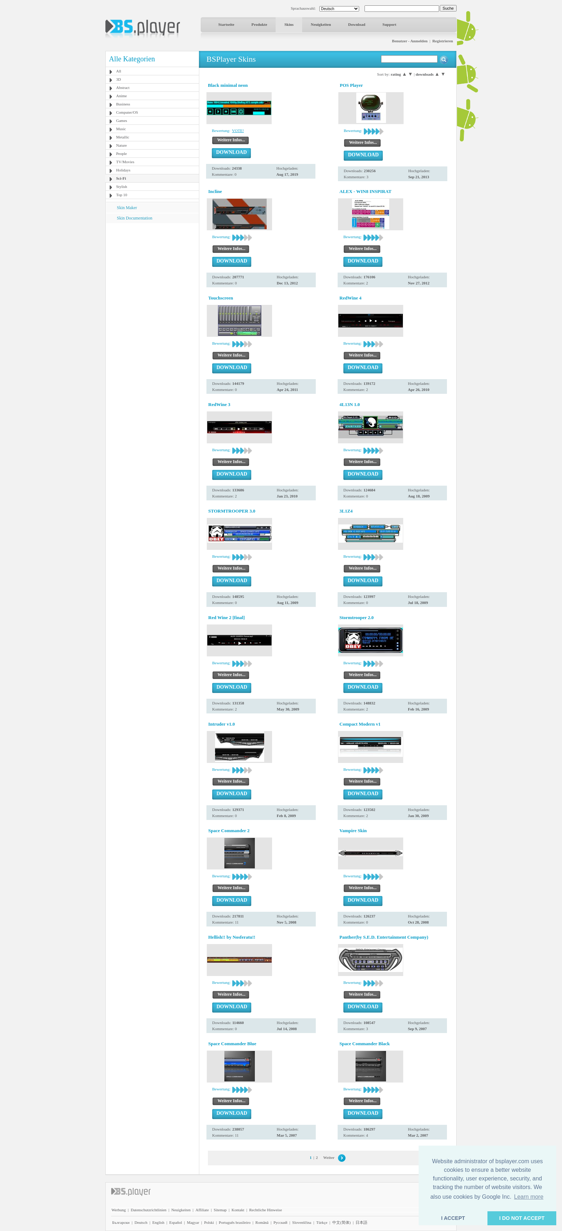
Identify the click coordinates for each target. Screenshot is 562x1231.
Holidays (123, 170)
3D (118, 79)
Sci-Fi (121, 178)
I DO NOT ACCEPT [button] (522, 1218)
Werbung (118, 1210)
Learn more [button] (528, 1197)
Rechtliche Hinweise (265, 1210)
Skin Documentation (134, 218)
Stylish (121, 186)
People (121, 153)
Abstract (122, 87)
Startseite (226, 24)
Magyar (193, 1222)
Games (121, 120)
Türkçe (321, 1222)
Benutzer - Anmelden (410, 41)
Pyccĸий (280, 1222)
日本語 (361, 1222)
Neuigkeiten (321, 24)
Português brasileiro (235, 1222)
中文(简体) (341, 1222)
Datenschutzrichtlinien (149, 1210)
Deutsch (140, 1222)
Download (356, 24)
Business (123, 104)
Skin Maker (127, 207)
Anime (121, 96)
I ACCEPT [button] (453, 1218)
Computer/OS (127, 112)
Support (389, 24)
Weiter (329, 1157)
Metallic (122, 137)
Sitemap (220, 1210)
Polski (209, 1222)
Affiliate (202, 1210)
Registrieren (442, 41)
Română (262, 1222)
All (118, 71)
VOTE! (238, 130)
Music (121, 129)
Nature (121, 145)
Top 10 (121, 195)
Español (175, 1222)
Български (121, 1222)
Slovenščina (301, 1222)
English (158, 1222)
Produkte (259, 24)
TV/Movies (125, 162)
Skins (289, 24)
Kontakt (238, 1210)
